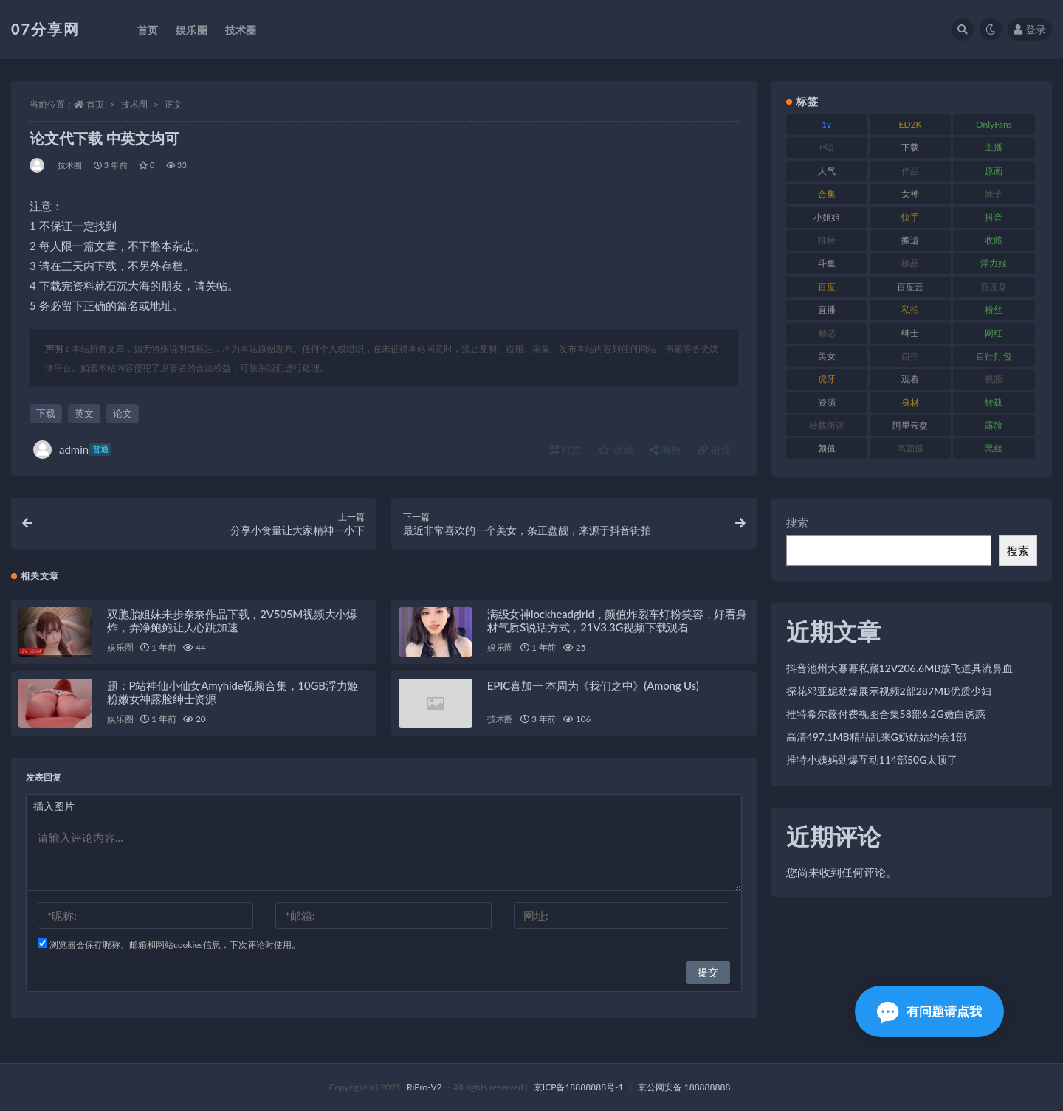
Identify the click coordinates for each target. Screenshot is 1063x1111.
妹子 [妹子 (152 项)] (993, 193)
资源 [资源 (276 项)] (827, 402)
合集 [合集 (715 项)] (827, 193)
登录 (1030, 29)
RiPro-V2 (424, 1087)
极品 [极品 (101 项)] (910, 263)
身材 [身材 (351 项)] (910, 402)
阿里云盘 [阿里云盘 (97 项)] (910, 425)
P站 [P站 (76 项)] (826, 147)
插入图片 (54, 806)
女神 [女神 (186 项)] (910, 193)
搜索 (797, 522)
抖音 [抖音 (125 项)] (993, 217)
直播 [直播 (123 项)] (827, 309)
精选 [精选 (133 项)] (827, 333)
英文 (84, 413)
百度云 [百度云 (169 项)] (910, 286)
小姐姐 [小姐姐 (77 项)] (826, 217)
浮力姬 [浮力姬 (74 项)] (993, 263)
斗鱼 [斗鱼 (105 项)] (827, 263)
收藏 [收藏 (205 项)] (993, 240)
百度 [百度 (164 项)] (827, 286)
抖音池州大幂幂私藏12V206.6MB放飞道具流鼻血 (900, 668)
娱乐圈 (120, 647)
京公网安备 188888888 (684, 1087)
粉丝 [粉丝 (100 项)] (993, 309)
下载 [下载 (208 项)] (910, 147)
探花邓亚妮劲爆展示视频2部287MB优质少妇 (889, 691)
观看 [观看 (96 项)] (910, 378)
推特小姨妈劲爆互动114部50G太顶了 (872, 759)
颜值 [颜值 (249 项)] (827, 448)
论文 (122, 413)
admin (72, 449)
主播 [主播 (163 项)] (993, 147)
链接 (715, 449)
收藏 (615, 449)
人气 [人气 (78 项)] (827, 170)
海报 (666, 449)
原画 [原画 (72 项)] (993, 170)
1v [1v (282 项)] (826, 124)
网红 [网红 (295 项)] (993, 333)
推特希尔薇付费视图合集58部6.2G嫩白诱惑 (885, 713)
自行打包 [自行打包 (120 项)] (993, 355)
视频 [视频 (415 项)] (993, 378)
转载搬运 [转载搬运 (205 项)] (826, 425)
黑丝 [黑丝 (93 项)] (993, 448)
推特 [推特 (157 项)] (827, 240)
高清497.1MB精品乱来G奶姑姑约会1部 (876, 736)
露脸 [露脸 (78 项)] (993, 425)
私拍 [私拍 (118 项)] (910, 309)
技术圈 (134, 104)
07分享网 (45, 29)
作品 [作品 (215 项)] (910, 170)
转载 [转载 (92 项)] (993, 402)
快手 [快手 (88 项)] (910, 217)
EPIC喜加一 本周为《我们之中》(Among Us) (593, 685)
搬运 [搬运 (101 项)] (910, 240)
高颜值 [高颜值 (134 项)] (910, 448)
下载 (45, 413)
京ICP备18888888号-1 (579, 1087)
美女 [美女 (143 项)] (827, 355)
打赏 (566, 449)
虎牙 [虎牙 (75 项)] (827, 378)
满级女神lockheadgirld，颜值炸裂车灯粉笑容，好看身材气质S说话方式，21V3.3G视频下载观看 (617, 620)
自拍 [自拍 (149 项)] (910, 355)
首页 (95, 104)
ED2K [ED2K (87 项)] (910, 124)
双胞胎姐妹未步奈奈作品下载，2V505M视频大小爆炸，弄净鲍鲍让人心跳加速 (232, 620)
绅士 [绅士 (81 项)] (910, 333)
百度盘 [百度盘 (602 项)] (993, 286)
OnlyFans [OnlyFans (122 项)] (994, 124)
